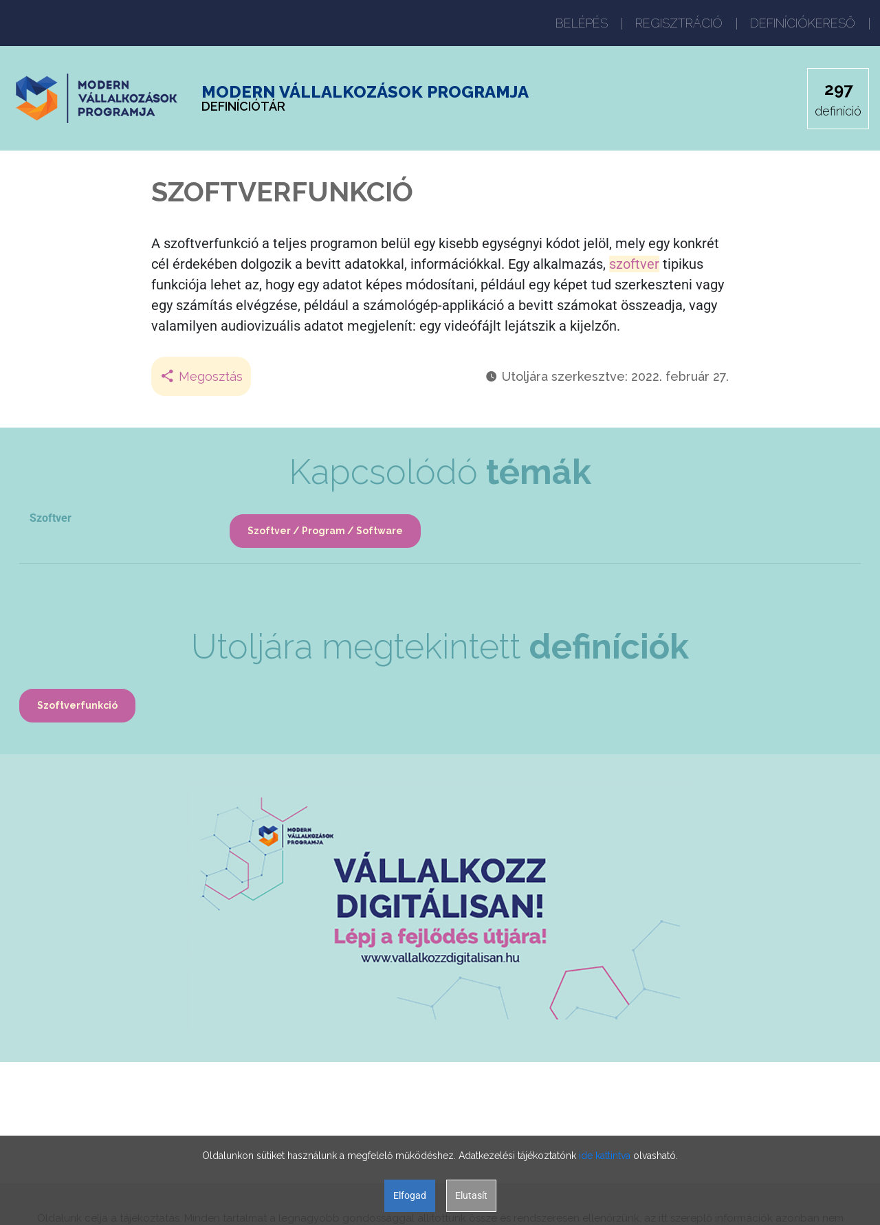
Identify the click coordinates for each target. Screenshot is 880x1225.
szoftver (634, 264)
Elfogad (409, 1195)
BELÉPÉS (582, 23)
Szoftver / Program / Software (325, 530)
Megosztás (201, 376)
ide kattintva (604, 1155)
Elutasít (471, 1195)
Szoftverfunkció (77, 705)
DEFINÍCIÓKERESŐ (802, 23)
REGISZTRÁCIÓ (679, 23)
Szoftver (51, 518)
